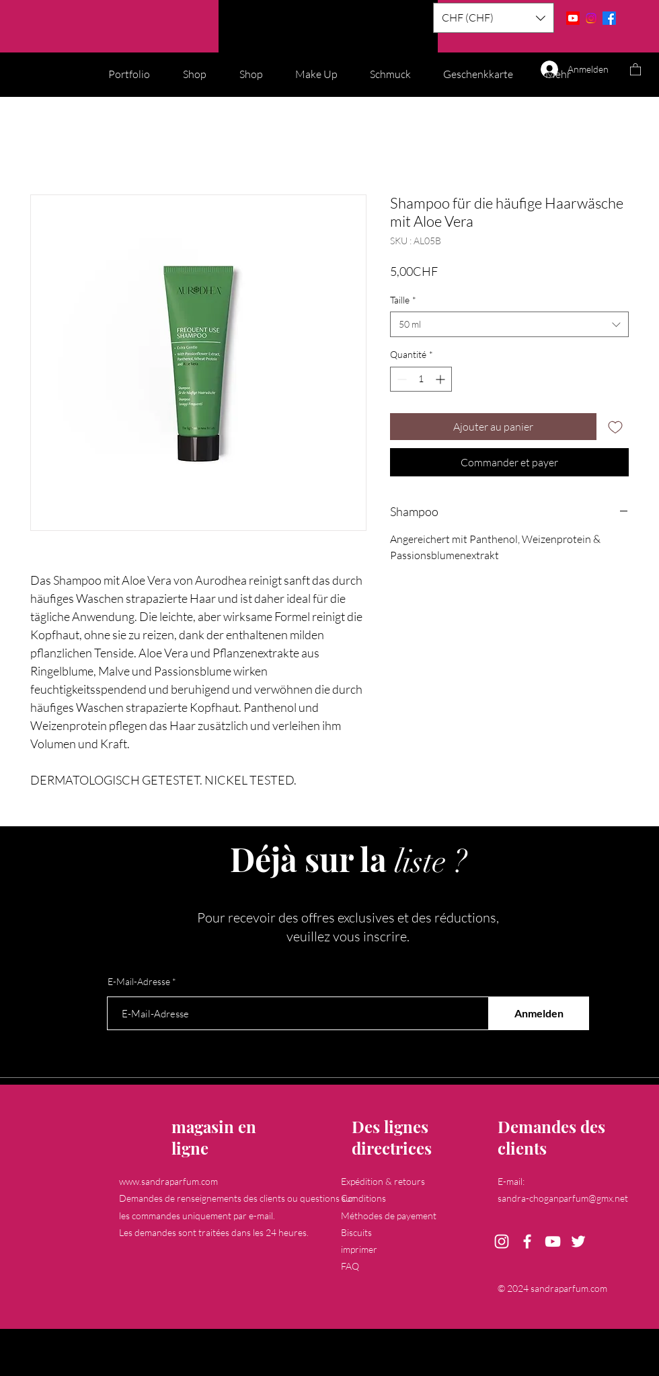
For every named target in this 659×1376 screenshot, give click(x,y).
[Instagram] (591, 18)
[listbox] (493, 18)
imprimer (359, 1249)
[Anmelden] (538, 1013)
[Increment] (441, 379)
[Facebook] (609, 18)
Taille (403, 299)
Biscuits (356, 1232)
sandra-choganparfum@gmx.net (563, 1198)
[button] (493, 18)
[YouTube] (552, 1241)
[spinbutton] (421, 379)
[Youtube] (573, 18)
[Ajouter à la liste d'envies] (615, 426)
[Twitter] (578, 1241)
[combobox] (509, 324)
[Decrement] (400, 379)
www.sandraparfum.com (168, 1181)
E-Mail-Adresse (139, 981)
